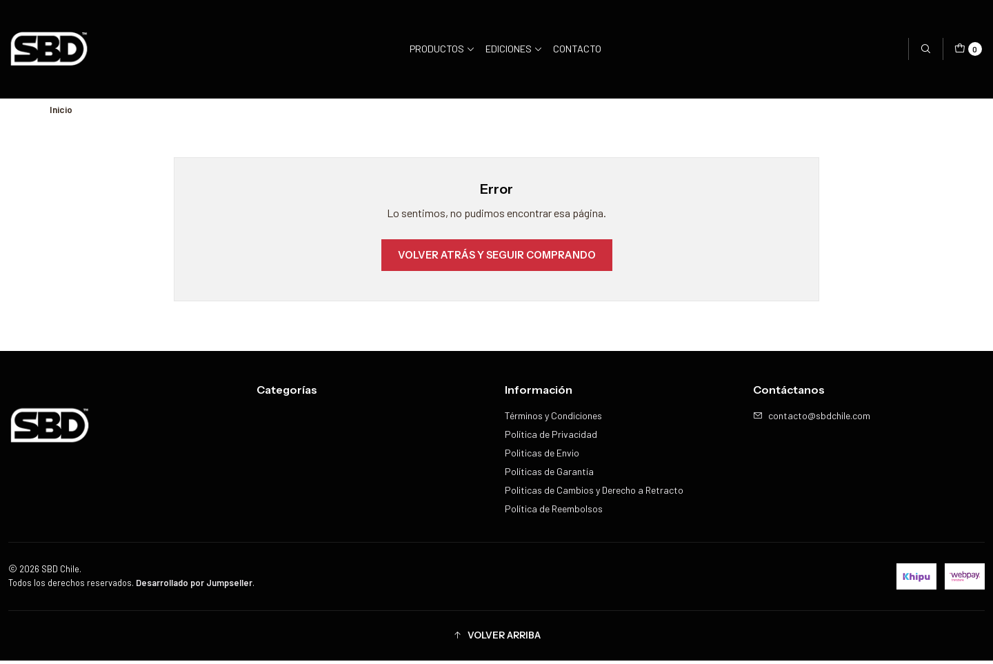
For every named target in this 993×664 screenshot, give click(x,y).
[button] (496, 638)
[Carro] (968, 49)
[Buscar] (925, 49)
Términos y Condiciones (553, 419)
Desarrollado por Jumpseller (194, 585)
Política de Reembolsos (554, 512)
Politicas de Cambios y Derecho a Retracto (594, 493)
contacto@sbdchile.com (811, 419)
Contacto (577, 48)
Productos (442, 48)
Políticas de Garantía (549, 475)
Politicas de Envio (542, 456)
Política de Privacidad (551, 437)
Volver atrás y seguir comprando (497, 258)
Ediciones (514, 48)
